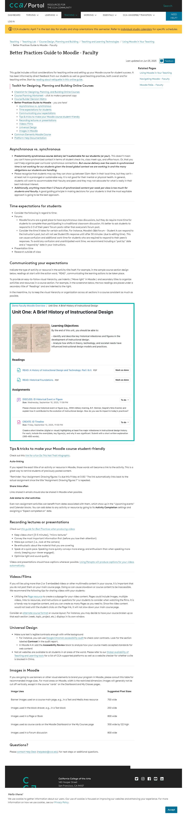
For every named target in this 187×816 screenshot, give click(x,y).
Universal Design (28, 127)
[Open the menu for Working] (90, 15)
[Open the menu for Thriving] (32, 15)
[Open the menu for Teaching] (71, 15)
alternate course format (35, 613)
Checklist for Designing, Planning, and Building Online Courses (47, 92)
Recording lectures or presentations (37, 120)
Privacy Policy (61, 802)
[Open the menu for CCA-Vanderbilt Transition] (139, 15)
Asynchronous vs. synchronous (35, 106)
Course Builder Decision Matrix (30, 99)
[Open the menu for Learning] (51, 15)
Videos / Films (26, 123)
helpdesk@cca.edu (48, 751)
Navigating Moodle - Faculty (155, 78)
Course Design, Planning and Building (58, 41)
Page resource (35, 596)
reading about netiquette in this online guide (59, 79)
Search (167, 6)
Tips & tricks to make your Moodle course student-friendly (49, 116)
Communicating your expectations (37, 113)
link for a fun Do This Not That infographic (47, 455)
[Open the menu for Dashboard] (14, 15)
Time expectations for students (35, 109)
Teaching (14, 41)
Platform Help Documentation (30, 138)
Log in (11, 21)
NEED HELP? (174, 16)
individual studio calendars (136, 29)
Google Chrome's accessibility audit (65, 638)
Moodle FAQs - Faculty (151, 84)
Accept (171, 809)
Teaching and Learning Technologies (100, 41)
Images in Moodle (28, 130)
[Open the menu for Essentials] (110, 15)
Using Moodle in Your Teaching (138, 41)
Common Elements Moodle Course (32, 134)
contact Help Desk (26, 751)
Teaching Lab (29, 41)
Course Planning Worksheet (28, 95)
